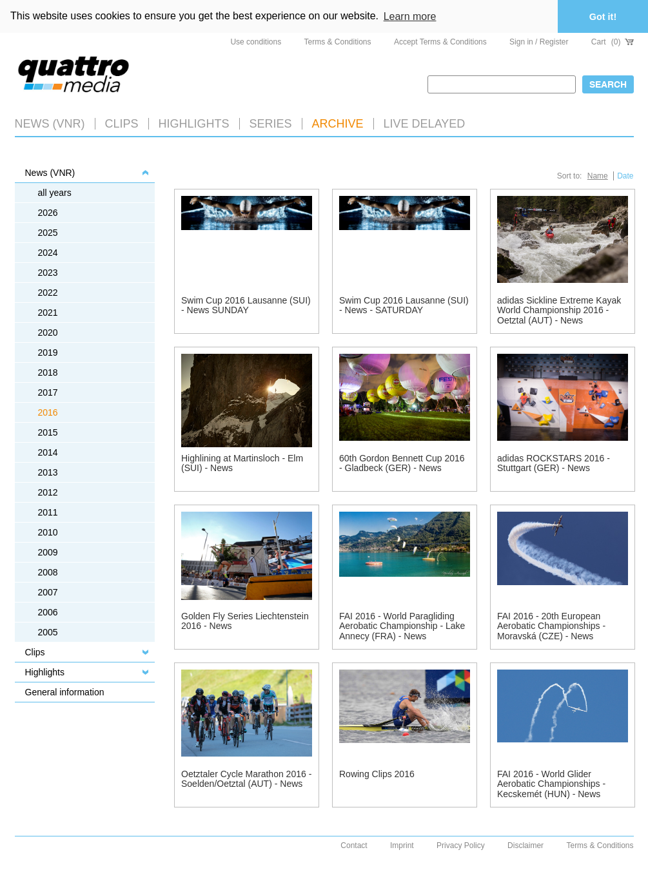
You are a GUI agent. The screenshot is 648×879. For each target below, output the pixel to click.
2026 (48, 213)
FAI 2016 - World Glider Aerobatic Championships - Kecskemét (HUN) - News (551, 784)
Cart (612, 41)
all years (55, 193)
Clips (122, 124)
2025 (48, 232)
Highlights (44, 672)
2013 (48, 472)
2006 (48, 612)
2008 (48, 572)
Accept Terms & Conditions (440, 41)
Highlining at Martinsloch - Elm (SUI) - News (242, 463)
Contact (353, 845)
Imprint (402, 845)
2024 (48, 252)
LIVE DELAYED (425, 124)
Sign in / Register (538, 41)
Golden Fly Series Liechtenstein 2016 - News (245, 621)
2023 (48, 272)
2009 (48, 552)
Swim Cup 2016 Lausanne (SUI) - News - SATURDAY (404, 305)
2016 (48, 412)
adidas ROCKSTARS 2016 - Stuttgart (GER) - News (553, 463)
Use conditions (255, 41)
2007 (48, 592)
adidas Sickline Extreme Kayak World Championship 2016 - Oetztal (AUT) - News (559, 310)
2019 (48, 352)
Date (625, 175)
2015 (48, 432)
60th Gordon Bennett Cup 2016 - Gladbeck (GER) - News (402, 463)
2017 (48, 392)
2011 (48, 512)
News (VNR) (50, 124)
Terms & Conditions (337, 41)
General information (64, 692)
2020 (48, 332)
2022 (48, 292)
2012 (48, 492)
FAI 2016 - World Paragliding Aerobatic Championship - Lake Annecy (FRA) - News (402, 626)
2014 (48, 452)
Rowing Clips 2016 (377, 774)
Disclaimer (525, 845)
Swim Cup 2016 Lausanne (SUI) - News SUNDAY (246, 305)
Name (597, 175)
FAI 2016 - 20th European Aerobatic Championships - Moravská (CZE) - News (551, 626)
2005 (48, 632)
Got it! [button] (602, 17)
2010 (48, 532)
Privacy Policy (461, 845)
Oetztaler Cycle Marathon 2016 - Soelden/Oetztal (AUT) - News (246, 779)
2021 (48, 312)
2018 (48, 372)
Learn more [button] (410, 16)
